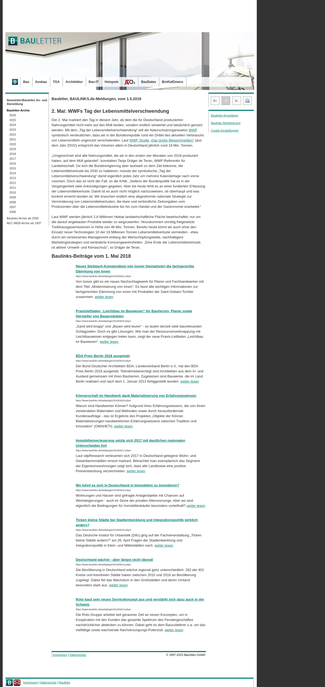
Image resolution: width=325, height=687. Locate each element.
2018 (12, 153)
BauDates (148, 82)
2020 (12, 144)
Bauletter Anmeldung (224, 115)
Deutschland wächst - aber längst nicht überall (114, 560)
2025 (12, 120)
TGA (56, 82)
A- (236, 100)
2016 (12, 163)
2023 (12, 129)
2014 (12, 173)
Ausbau (41, 82)
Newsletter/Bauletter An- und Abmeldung (27, 102)
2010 (12, 192)
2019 (12, 149)
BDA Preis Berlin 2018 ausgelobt (103, 356)
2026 (12, 115)
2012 (12, 182)
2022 (12, 134)
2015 (12, 168)
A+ (215, 100)
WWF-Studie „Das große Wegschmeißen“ (161, 140)
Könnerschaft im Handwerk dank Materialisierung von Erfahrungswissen (136, 396)
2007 (12, 207)
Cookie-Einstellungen (225, 130)
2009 (12, 197)
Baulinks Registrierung (225, 123)
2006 (12, 211)
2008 (12, 202)
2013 (12, 178)
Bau (26, 82)
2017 (12, 158)
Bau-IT (94, 82)
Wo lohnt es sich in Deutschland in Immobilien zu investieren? (127, 485)
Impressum (60, 654)
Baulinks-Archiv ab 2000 (23, 218)
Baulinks (64, 682)
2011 (12, 187)
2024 (12, 124)
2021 (12, 139)
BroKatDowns (172, 82)
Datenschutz (78, 654)
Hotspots (111, 82)
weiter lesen (104, 297)
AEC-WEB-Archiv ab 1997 (24, 223)
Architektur (74, 82)
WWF (193, 130)
